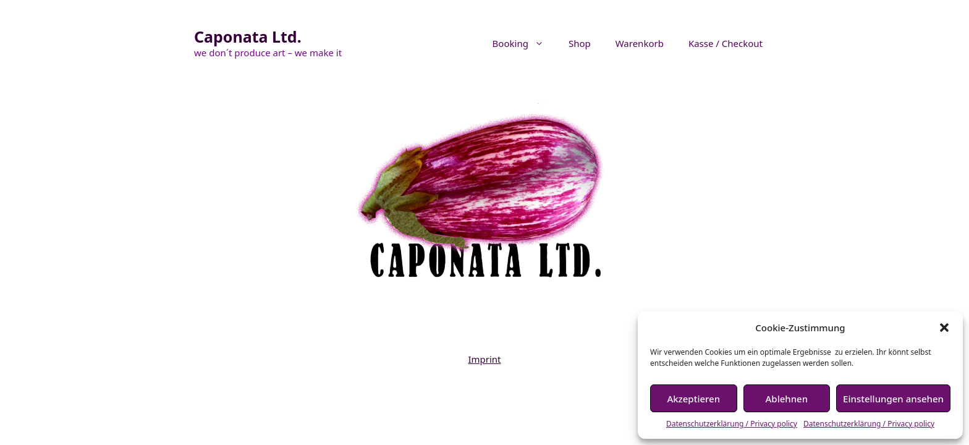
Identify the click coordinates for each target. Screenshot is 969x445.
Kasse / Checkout (725, 43)
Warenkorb (640, 43)
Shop (580, 43)
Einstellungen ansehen (893, 398)
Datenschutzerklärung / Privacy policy (731, 423)
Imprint (484, 359)
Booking (524, 43)
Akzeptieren (693, 398)
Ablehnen (787, 398)
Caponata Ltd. (248, 36)
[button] (944, 327)
